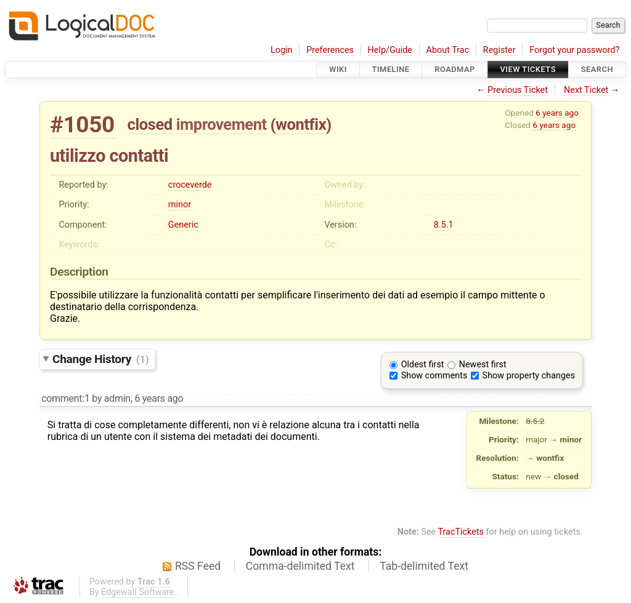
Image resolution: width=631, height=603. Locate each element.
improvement (221, 124)
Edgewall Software (137, 592)
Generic (183, 225)
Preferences (330, 50)
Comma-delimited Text (300, 566)
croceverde (190, 185)
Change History (100, 359)
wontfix (300, 124)
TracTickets (461, 532)
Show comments (434, 375)
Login (282, 50)
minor (179, 204)
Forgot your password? (574, 50)
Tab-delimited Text (424, 566)
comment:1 (65, 398)
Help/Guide (390, 50)
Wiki (338, 69)
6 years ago (557, 113)
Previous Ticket (517, 90)
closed (150, 124)
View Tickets (528, 69)
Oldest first (422, 364)
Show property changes (528, 375)
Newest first (483, 364)
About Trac (448, 50)
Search (597, 69)
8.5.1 (444, 225)
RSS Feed (198, 566)
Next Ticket (586, 90)
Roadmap (454, 69)
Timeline (391, 69)
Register (499, 50)
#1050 (82, 124)
